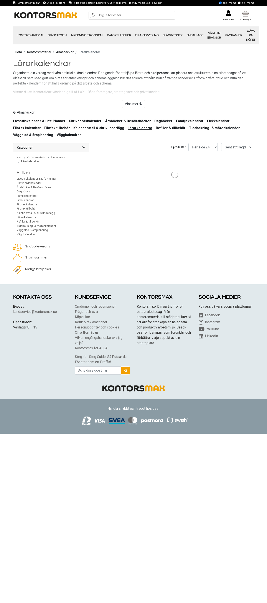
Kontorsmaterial (30, 35)
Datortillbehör (119, 35)
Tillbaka (23, 172)
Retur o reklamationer (91, 322)
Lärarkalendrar (140, 128)
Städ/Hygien (57, 35)
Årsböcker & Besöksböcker (128, 121)
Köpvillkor (82, 317)
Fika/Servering (147, 35)
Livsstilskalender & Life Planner (39, 121)
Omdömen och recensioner (95, 306)
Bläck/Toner (173, 35)
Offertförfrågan (86, 332)
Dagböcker (163, 121)
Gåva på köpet (250, 35)
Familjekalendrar (190, 121)
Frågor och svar (86, 312)
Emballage (194, 35)
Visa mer (133, 104)
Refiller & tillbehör (171, 128)
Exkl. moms (227, 3)
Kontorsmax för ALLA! (92, 348)
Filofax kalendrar (27, 128)
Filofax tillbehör (57, 128)
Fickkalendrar (218, 121)
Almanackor (65, 52)
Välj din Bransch (214, 35)
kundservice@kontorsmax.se (35, 312)
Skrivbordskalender (85, 121)
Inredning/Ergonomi (87, 35)
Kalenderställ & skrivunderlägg (98, 128)
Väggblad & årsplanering (33, 135)
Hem (18, 52)
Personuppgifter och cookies (97, 327)
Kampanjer (233, 35)
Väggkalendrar (69, 135)
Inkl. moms (246, 3)
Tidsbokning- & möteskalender (214, 128)
